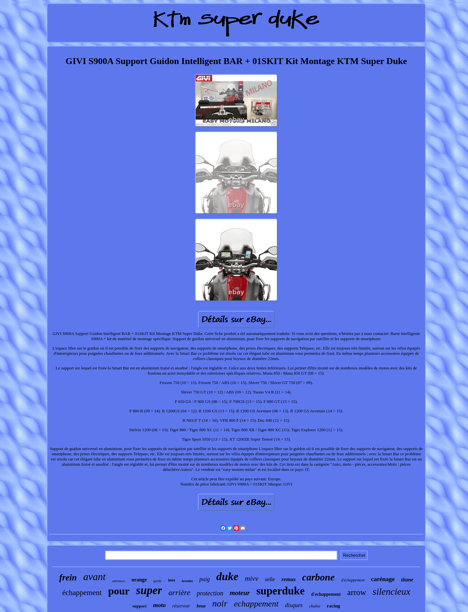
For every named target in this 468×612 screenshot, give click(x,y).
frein (68, 577)
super (149, 590)
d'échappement (353, 580)
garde (157, 581)
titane (407, 579)
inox (171, 580)
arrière (179, 592)
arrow (356, 592)
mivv (251, 578)
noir (220, 603)
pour (119, 591)
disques (294, 605)
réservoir (181, 605)
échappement (81, 593)
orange (139, 579)
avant (94, 576)
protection (210, 593)
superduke (280, 591)
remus (288, 579)
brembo (187, 581)
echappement (256, 603)
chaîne (314, 606)
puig (204, 579)
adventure (118, 581)
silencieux (391, 591)
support (140, 606)
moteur (240, 593)
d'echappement (326, 594)
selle (270, 579)
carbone (318, 577)
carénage (383, 579)
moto (159, 605)
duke (227, 576)
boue (201, 606)
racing (333, 605)
